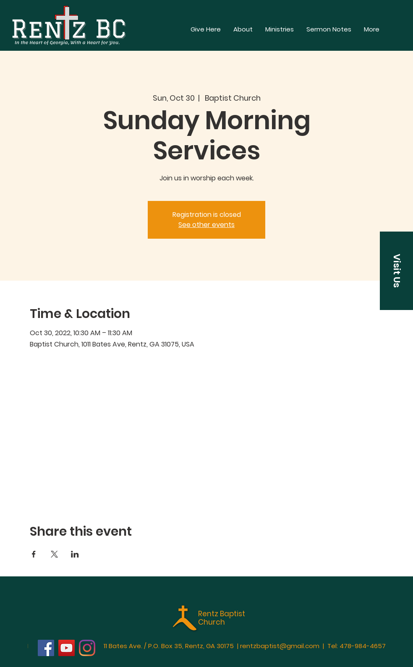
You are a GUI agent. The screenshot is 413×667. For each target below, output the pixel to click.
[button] (372, 29)
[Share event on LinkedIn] (75, 554)
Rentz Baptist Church (221, 618)
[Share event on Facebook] (34, 554)
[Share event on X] (54, 554)
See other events (206, 224)
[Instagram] (87, 648)
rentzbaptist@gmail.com (279, 645)
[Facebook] (46, 648)
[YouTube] (66, 648)
